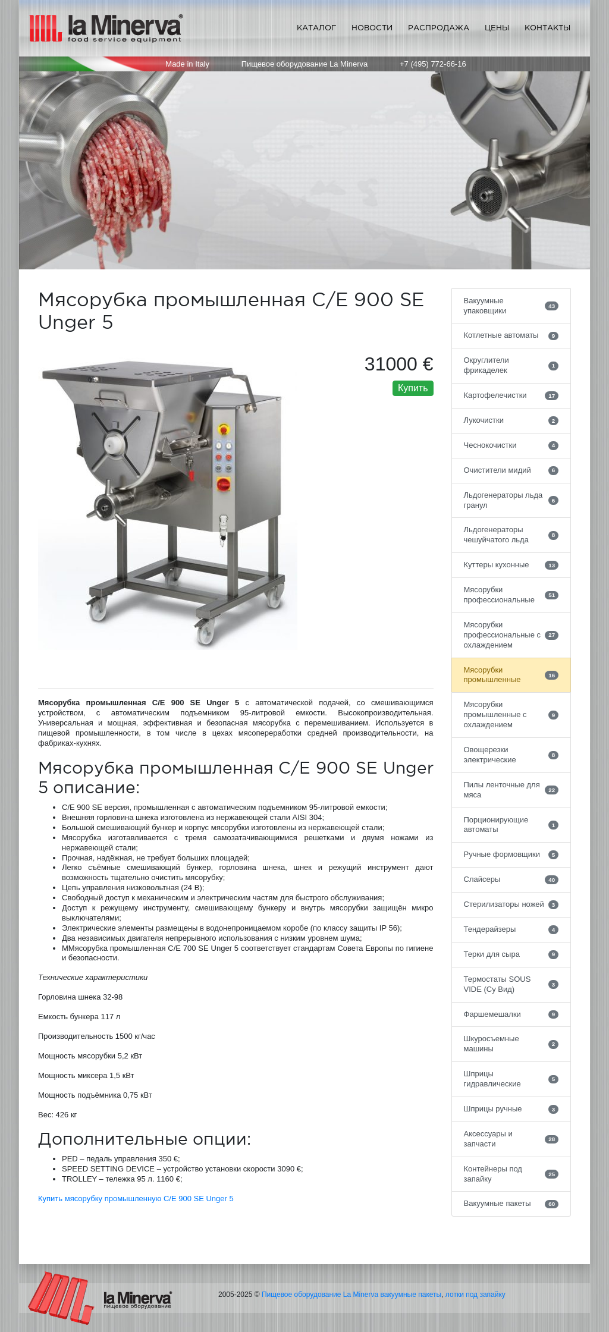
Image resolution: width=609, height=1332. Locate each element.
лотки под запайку (475, 1294)
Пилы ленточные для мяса (511, 789)
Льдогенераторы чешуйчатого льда (511, 534)
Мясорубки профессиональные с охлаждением (511, 634)
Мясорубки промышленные (511, 674)
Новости (372, 27)
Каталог (316, 27)
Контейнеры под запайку (511, 1173)
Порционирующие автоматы (511, 824)
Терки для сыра (511, 954)
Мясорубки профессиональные (511, 594)
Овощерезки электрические (511, 754)
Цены (497, 27)
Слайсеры (511, 879)
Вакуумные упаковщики (511, 305)
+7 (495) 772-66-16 (433, 63)
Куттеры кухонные (511, 565)
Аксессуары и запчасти (511, 1138)
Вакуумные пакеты (511, 1203)
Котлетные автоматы (511, 335)
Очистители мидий (511, 470)
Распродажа (438, 27)
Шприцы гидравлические (511, 1078)
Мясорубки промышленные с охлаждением (511, 714)
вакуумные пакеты (411, 1294)
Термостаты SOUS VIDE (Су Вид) (511, 984)
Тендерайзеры (511, 929)
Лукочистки (511, 420)
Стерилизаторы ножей (511, 904)
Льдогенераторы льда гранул (511, 500)
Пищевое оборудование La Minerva (320, 1294)
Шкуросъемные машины (511, 1043)
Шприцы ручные (511, 1109)
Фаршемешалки (511, 1014)
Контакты (547, 27)
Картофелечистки (511, 395)
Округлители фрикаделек (511, 365)
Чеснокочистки (511, 445)
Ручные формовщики (511, 854)
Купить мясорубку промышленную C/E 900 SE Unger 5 (136, 1198)
